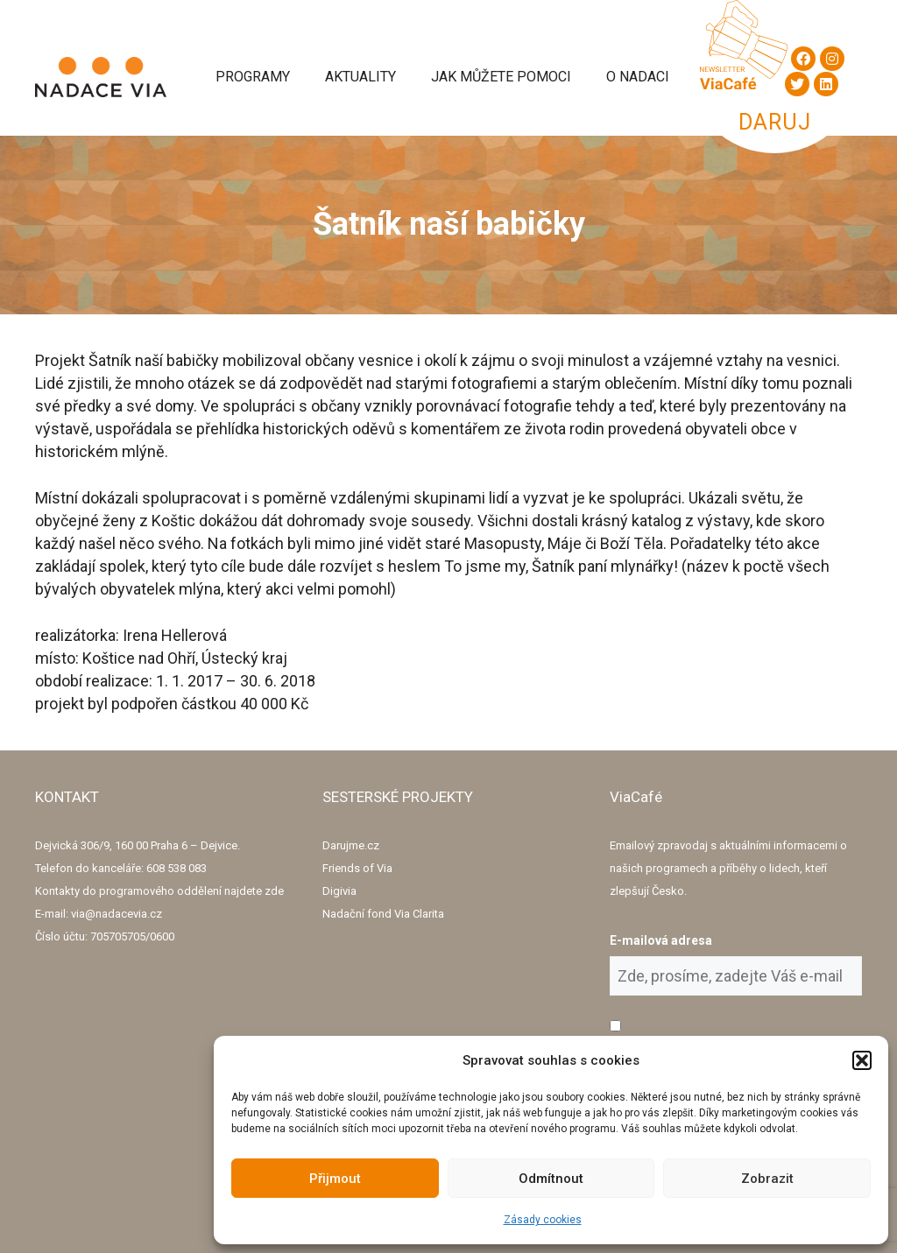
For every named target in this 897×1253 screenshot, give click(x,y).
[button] (862, 1060)
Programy (252, 76)
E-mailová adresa (661, 940)
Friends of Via (357, 868)
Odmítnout (551, 1178)
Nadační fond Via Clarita (383, 913)
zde (274, 891)
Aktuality (360, 76)
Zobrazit (767, 1178)
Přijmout (335, 1178)
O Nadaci (637, 76)
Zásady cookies (543, 1220)
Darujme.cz (350, 845)
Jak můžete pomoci (501, 76)
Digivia (339, 891)
